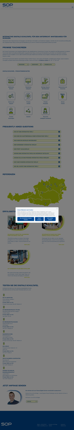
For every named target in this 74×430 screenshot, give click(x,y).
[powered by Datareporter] (57, 209)
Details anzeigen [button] (39, 219)
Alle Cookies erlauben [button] (50, 219)
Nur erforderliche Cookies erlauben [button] (26, 219)
